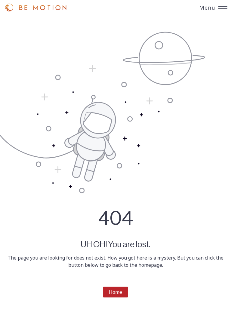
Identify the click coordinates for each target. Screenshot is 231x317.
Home (115, 292)
